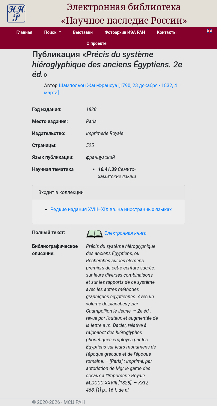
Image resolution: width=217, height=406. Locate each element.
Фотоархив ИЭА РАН (125, 32)
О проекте (96, 43)
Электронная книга (116, 233)
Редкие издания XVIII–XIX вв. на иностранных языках (111, 209)
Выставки (83, 32)
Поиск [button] (51, 32)
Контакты (167, 32)
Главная (24, 32)
